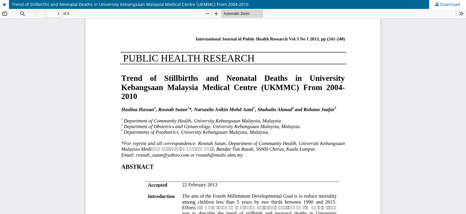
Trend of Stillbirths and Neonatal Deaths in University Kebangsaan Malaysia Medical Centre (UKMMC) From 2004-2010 (130, 4)
